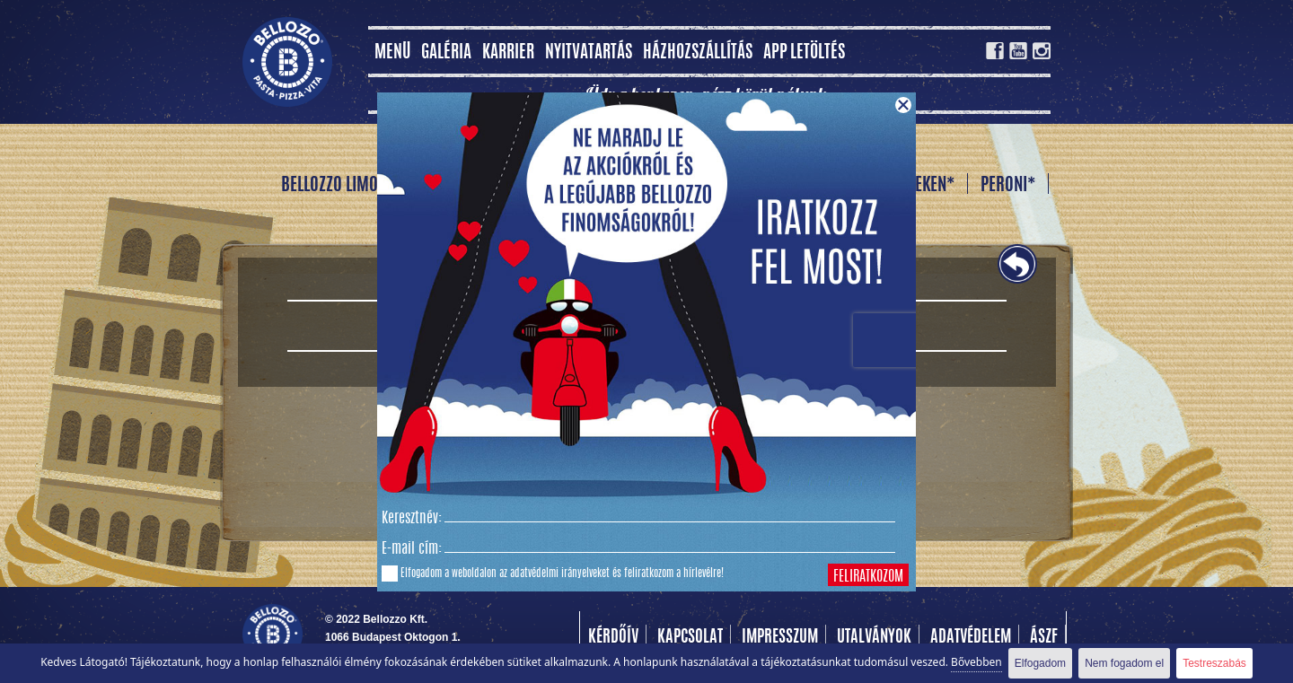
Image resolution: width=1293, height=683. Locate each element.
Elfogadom (1040, 663)
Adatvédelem (970, 638)
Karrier (508, 53)
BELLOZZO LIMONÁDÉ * (352, 186)
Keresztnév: (412, 519)
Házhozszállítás (697, 53)
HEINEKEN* (919, 186)
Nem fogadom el (1124, 663)
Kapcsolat (690, 638)
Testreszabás (1214, 663)
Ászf (1044, 638)
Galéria (446, 53)
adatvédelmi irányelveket (560, 573)
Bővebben (976, 662)
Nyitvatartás (588, 53)
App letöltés (804, 53)
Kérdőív (613, 638)
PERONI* (1008, 186)
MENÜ (392, 53)
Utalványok (874, 638)
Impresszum (780, 638)
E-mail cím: (412, 549)
